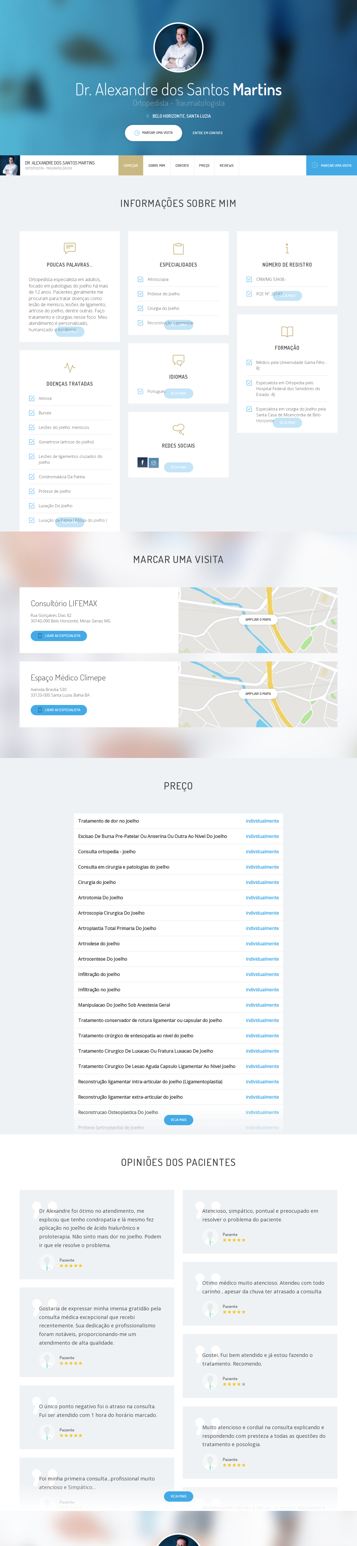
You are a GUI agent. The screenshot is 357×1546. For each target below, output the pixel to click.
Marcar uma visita (331, 165)
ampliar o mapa (258, 619)
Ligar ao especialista (58, 636)
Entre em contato (208, 133)
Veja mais (179, 1119)
